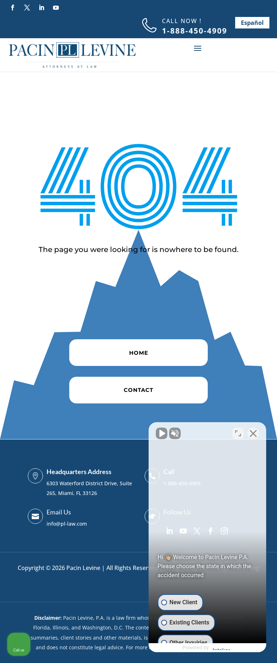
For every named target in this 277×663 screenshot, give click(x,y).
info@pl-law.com (67, 523)
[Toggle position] (238, 432)
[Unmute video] (149, 432)
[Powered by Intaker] (215, 648)
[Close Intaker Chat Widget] (253, 432)
